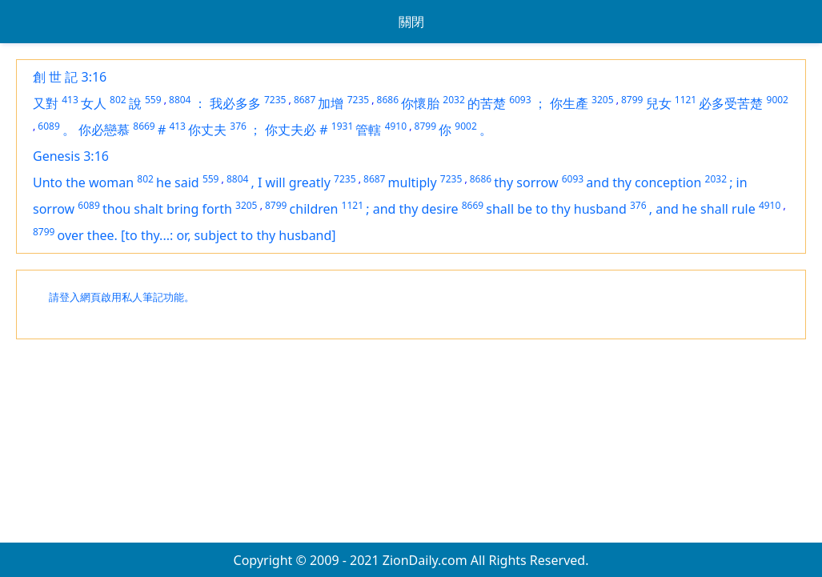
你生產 (569, 103)
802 (118, 99)
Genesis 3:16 (71, 156)
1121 (685, 99)
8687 (304, 99)
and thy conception (643, 182)
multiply (412, 182)
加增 (330, 103)
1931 (342, 126)
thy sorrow (526, 182)
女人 (93, 103)
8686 (388, 99)
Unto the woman (83, 182)
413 (70, 99)
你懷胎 (420, 103)
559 (153, 99)
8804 (179, 99)
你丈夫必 (290, 129)
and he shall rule (706, 209)
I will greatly (294, 182)
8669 (143, 126)
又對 (45, 103)
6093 (520, 99)
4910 (396, 126)
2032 (453, 99)
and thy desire (416, 209)
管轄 (368, 129)
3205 (602, 99)
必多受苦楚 (731, 103)
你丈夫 (207, 129)
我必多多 (235, 103)
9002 (777, 99)
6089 (48, 126)
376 (238, 126)
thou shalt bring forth (167, 209)
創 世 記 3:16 (69, 77)
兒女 (659, 103)
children (314, 209)
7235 (275, 99)
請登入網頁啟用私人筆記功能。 (121, 297)
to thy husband (581, 209)
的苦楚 (486, 103)
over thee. (89, 235)
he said (177, 182)
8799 (632, 99)
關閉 (411, 21)
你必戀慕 (104, 129)
